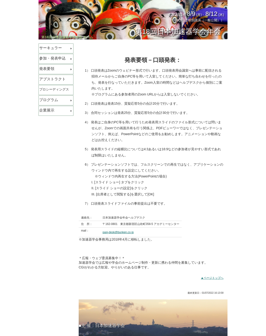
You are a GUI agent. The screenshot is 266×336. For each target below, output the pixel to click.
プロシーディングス (54, 89)
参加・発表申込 (52, 58)
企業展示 (46, 110)
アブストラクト (52, 79)
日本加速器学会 (110, 325)
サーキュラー (50, 48)
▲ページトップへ (212, 278)
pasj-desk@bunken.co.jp (118, 232)
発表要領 (46, 69)
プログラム (48, 100)
